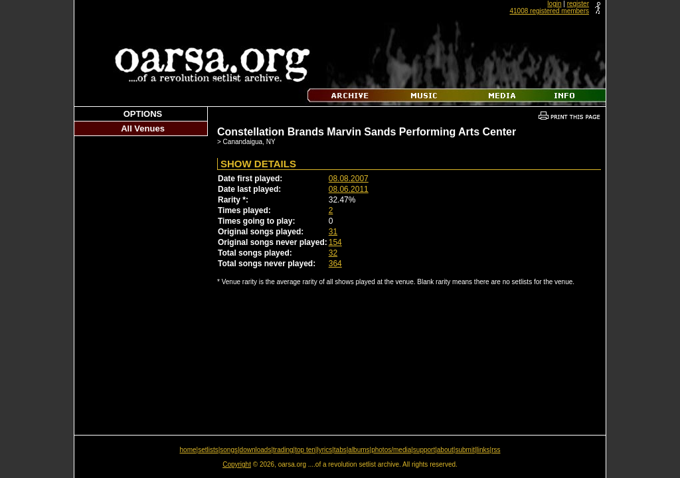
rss (495, 449)
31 (333, 231)
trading (283, 449)
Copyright (236, 464)
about (445, 449)
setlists (208, 449)
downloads (256, 449)
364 (335, 263)
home (188, 449)
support (424, 449)
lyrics (324, 449)
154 (335, 242)
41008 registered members (549, 11)
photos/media (391, 449)
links (483, 449)
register (578, 3)
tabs (340, 449)
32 (333, 253)
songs (229, 449)
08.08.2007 (349, 178)
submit (464, 449)
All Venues (143, 128)
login (554, 3)
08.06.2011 (349, 189)
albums (358, 449)
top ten (305, 449)
